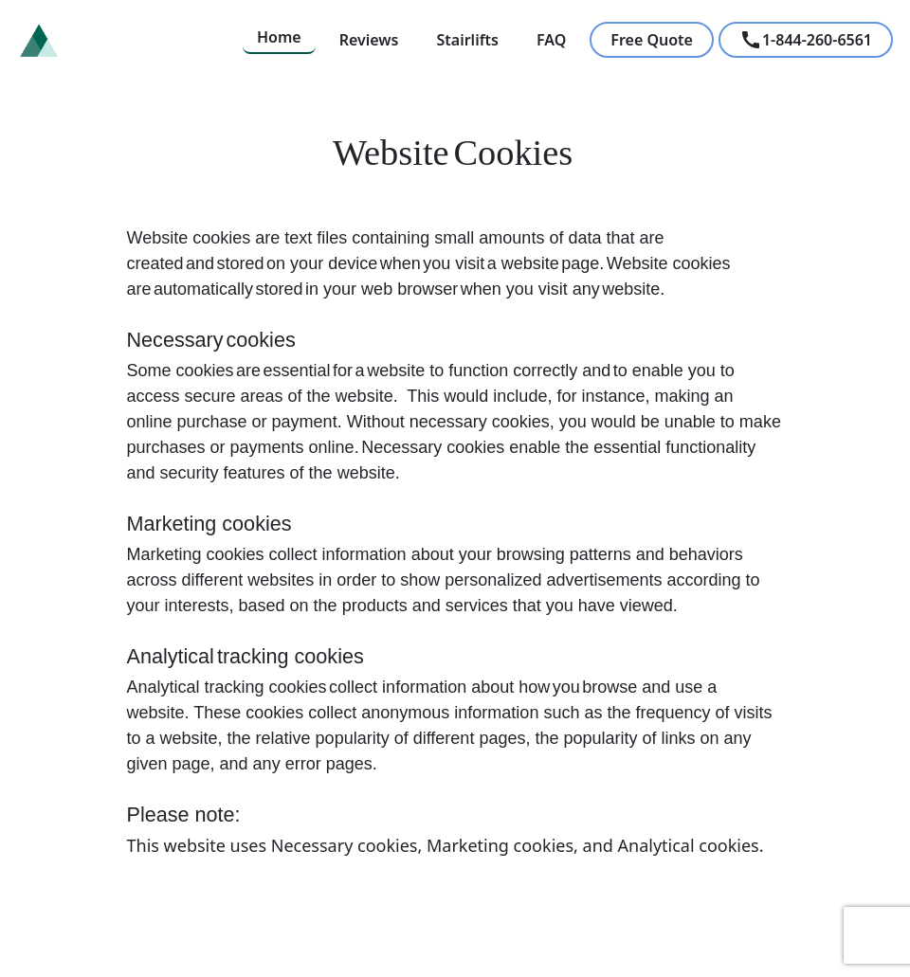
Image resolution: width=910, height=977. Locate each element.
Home (279, 37)
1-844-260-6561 (805, 39)
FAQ (551, 39)
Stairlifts (467, 39)
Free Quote (651, 39)
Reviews (369, 39)
